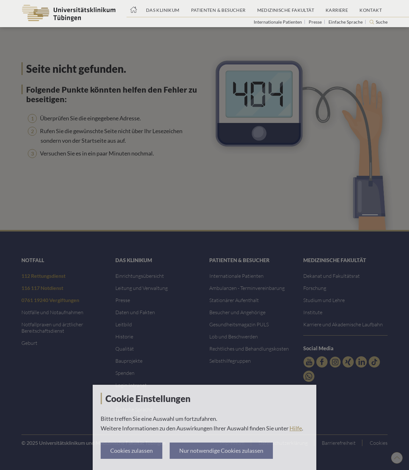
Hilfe (295, 428)
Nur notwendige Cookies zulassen (221, 450)
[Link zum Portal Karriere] (337, 8)
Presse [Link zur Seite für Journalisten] (316, 22)
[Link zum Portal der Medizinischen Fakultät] (285, 8)
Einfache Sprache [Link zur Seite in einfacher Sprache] (346, 22)
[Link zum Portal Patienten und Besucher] (218, 8)
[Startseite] (133, 8)
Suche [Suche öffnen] (382, 22)
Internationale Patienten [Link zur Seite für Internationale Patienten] (278, 22)
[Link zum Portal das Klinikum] (162, 8)
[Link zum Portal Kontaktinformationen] (371, 8)
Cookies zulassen (131, 450)
